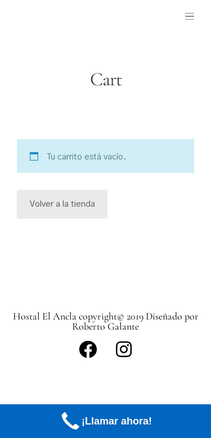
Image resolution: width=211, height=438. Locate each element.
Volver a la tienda (62, 204)
